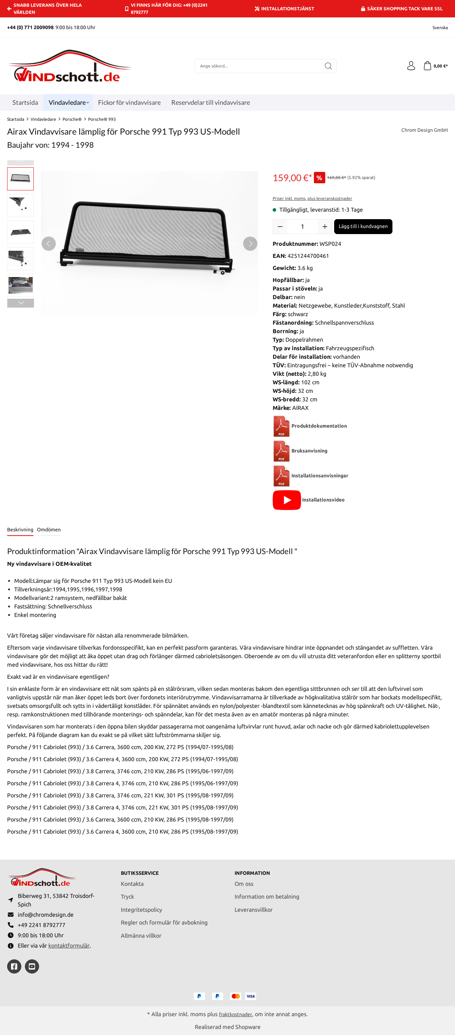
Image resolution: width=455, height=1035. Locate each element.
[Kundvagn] (434, 66)
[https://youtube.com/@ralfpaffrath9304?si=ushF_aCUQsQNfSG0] (32, 966)
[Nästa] (250, 244)
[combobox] (256, 66)
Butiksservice (143, 869)
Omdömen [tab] (49, 529)
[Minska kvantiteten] (280, 227)
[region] (133, 243)
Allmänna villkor (141, 932)
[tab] (20, 530)
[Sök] (327, 66)
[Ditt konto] (408, 66)
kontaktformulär (69, 945)
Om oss (244, 880)
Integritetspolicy (141, 906)
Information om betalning (267, 893)
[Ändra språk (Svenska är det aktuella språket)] (435, 27)
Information (255, 869)
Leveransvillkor (254, 906)
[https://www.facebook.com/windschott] (14, 966)
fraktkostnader (235, 1014)
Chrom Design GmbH (421, 131)
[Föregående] (49, 244)
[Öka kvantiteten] (325, 227)
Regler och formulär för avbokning (164, 919)
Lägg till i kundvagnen (363, 226)
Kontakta (132, 880)
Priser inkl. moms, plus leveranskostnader (312, 198)
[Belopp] (302, 227)
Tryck (127, 893)
